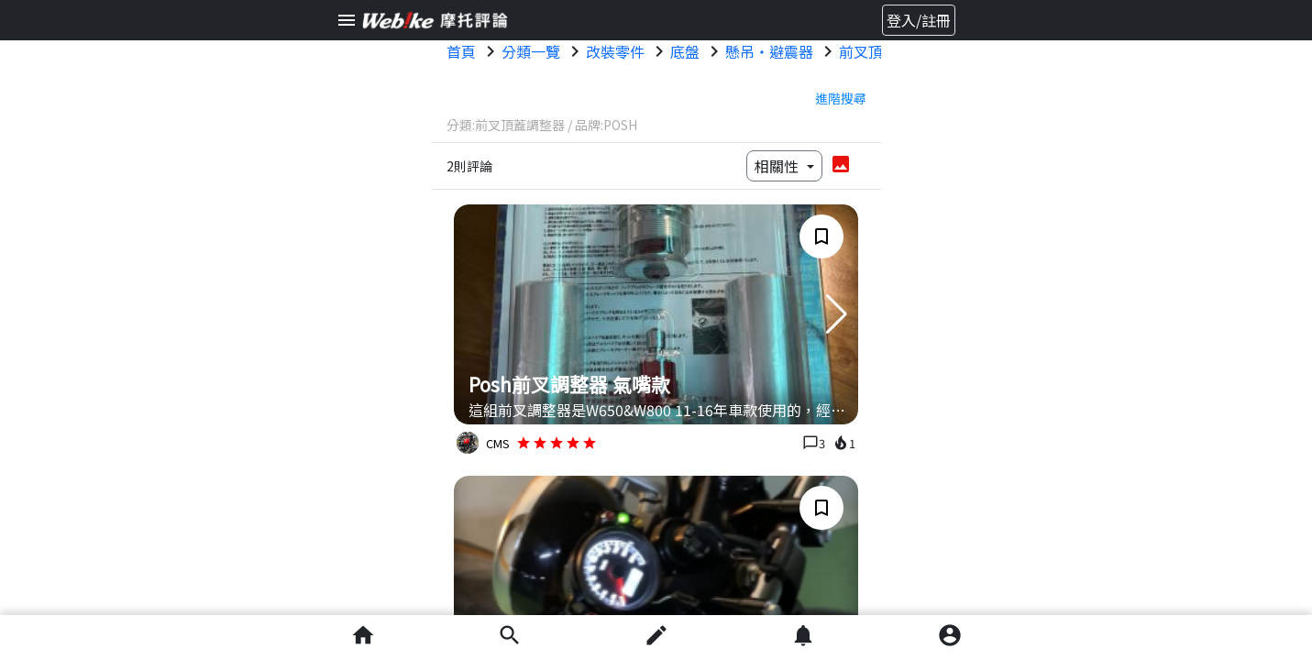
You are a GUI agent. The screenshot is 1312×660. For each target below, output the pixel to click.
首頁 (461, 51)
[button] (836, 314)
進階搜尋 (840, 98)
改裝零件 (615, 51)
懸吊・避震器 (769, 51)
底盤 (685, 51)
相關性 (778, 166)
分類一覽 (531, 51)
